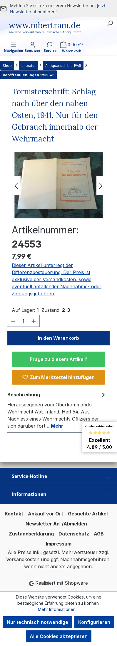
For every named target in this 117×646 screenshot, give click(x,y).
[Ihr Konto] (32, 52)
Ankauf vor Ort (45, 514)
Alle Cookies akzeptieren (59, 636)
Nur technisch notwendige (37, 622)
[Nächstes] (100, 185)
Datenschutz (73, 534)
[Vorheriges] (16, 185)
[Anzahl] (23, 321)
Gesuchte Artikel (88, 514)
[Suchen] (110, 23)
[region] (58, 185)
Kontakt (14, 514)
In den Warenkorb (58, 338)
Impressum (58, 544)
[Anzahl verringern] (13, 321)
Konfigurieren (94, 622)
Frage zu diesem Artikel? (58, 359)
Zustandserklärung (31, 534)
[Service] (50, 52)
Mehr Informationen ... (58, 609)
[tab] (57, 410)
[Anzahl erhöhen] (34, 321)
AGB (99, 534)
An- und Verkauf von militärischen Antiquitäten (45, 32)
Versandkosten (22, 559)
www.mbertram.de (44, 25)
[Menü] (13, 52)
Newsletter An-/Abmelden (56, 524)
